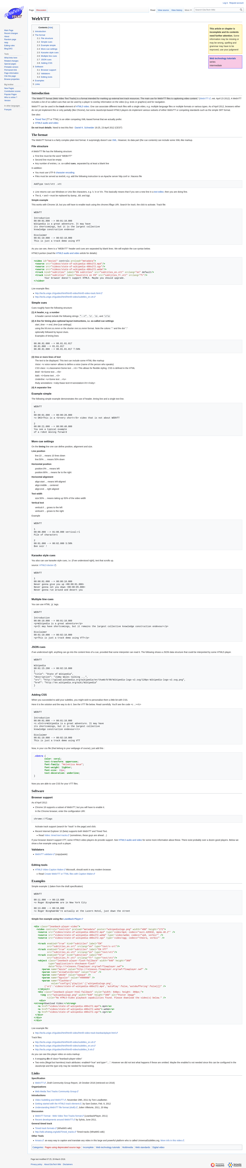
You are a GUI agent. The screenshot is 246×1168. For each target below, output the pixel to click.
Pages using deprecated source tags (62, 1147)
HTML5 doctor (46, 565)
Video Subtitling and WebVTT (49, 1099)
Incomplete (88, 1147)
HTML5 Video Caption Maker (49, 869)
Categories (37, 1147)
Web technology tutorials (223, 58)
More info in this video (171, 1140)
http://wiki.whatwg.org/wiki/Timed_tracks (54, 1131)
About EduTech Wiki (52, 1164)
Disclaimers (68, 1164)
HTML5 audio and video (46, 123)
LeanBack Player (72, 918)
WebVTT (204, 98)
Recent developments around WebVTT (54, 1119)
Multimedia (127, 1147)
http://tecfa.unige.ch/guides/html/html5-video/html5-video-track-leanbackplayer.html (75, 1032)
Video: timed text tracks (55, 835)
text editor (159, 192)
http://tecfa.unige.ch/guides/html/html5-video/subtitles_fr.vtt (63, 1049)
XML (114, 140)
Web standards (142, 1147)
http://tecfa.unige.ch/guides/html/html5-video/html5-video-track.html (67, 293)
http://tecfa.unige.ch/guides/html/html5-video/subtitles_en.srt (64, 1045)
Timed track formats (44, 1128)
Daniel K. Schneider (84, 127)
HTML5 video (82, 106)
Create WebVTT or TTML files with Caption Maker (68, 873)
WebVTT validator (44, 854)
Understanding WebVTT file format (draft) (55, 1107)
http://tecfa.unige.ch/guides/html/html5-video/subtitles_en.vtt (64, 297)
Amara (38, 1140)
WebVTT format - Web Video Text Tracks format (58, 1115)
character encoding (65, 172)
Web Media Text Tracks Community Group (55, 1091)
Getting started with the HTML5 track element (57, 1103)
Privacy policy (36, 1164)
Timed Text (40, 119)
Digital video (158, 1147)
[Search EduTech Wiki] (218, 10)
